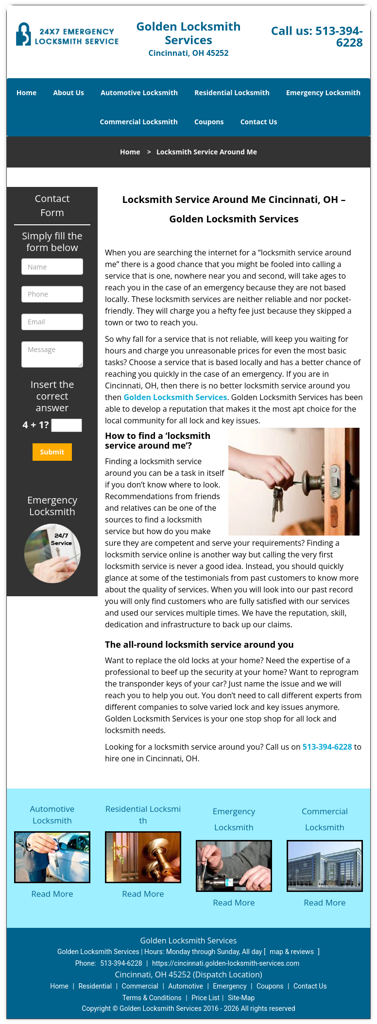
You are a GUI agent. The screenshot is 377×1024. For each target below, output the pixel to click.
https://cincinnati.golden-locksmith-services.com (225, 963)
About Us (68, 92)
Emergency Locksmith (323, 92)
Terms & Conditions (152, 998)
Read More (52, 893)
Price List (205, 998)
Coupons (208, 121)
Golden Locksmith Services (175, 397)
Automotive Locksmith (139, 92)
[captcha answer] (66, 426)
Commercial (140, 986)
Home (26, 92)
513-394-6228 (339, 36)
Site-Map (241, 998)
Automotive (185, 986)
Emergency (229, 986)
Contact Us (258, 121)
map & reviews (292, 952)
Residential (95, 986)
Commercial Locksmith (139, 121)
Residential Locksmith (232, 92)
